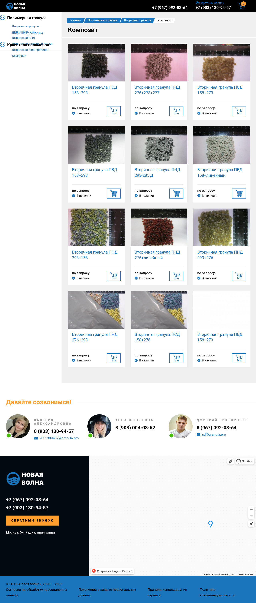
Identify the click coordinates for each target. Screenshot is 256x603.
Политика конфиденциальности (217, 592)
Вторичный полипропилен (30, 50)
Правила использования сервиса (167, 592)
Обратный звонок (211, 3)
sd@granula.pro (214, 434)
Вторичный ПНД (23, 38)
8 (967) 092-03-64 (216, 427)
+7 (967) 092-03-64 (170, 7)
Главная (75, 20)
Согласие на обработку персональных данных (36, 592)
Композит (19, 56)
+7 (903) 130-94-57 (213, 7)
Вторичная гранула (25, 26)
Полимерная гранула (27, 17)
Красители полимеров (28, 73)
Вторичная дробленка (27, 62)
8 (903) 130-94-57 (54, 431)
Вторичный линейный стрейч (32, 44)
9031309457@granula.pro (59, 438)
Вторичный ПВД (23, 32)
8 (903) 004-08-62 (135, 427)
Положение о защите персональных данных (107, 592)
